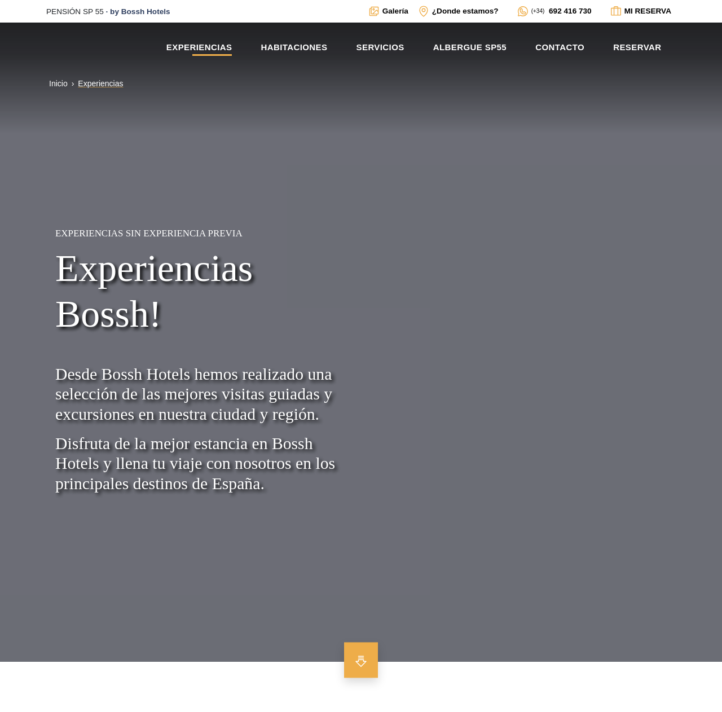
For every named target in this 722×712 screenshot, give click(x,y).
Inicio (58, 83)
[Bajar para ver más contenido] (361, 659)
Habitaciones (294, 47)
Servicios (380, 47)
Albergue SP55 (470, 47)
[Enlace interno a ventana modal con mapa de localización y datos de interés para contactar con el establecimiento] (458, 11)
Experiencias (199, 47)
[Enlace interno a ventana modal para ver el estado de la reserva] (640, 11)
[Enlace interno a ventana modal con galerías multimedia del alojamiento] (388, 11)
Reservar (637, 47)
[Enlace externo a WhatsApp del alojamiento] (554, 11)
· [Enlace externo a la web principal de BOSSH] (108, 11)
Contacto (559, 47)
